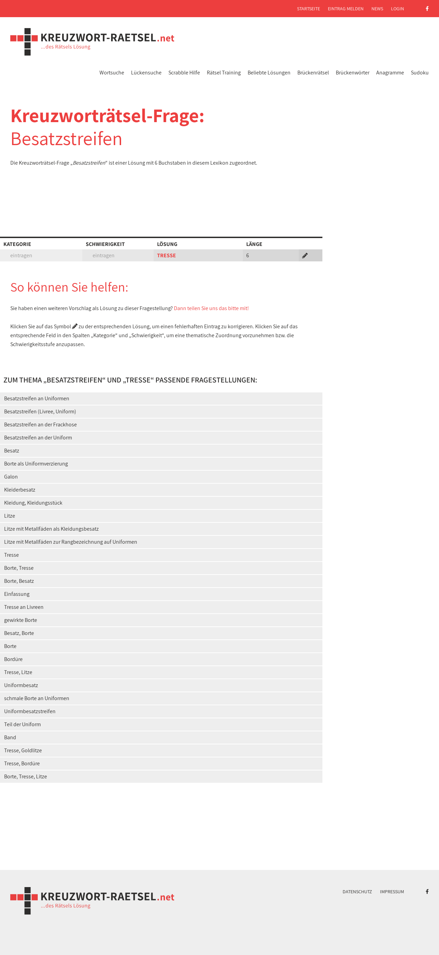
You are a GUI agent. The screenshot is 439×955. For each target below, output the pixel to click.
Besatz (11, 450)
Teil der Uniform (22, 724)
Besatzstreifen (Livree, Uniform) (40, 411)
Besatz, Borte (19, 633)
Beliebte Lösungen (269, 72)
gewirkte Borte (20, 620)
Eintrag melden (346, 8)
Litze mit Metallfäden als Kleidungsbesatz (51, 528)
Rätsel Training (224, 72)
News (377, 8)
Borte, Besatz (19, 581)
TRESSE (166, 255)
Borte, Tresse (19, 567)
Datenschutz (357, 891)
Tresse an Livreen (24, 607)
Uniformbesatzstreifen (30, 711)
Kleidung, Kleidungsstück (33, 502)
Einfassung (16, 594)
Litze (9, 515)
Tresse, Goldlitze (23, 750)
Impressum (392, 891)
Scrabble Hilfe (184, 72)
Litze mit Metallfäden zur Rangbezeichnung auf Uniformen (70, 541)
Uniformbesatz (21, 685)
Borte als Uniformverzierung (36, 463)
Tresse (11, 554)
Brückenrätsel (313, 72)
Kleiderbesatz (19, 489)
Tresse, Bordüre (22, 763)
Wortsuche (111, 72)
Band (10, 737)
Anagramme (390, 72)
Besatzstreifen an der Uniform (38, 437)
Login (397, 8)
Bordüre (13, 659)
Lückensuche (146, 72)
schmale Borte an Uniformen (36, 698)
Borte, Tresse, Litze (25, 776)
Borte (10, 646)
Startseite (308, 8)
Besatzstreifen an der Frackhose (40, 424)
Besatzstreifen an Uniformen (36, 398)
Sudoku (420, 72)
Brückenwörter (352, 72)
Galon (11, 476)
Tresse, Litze (18, 672)
